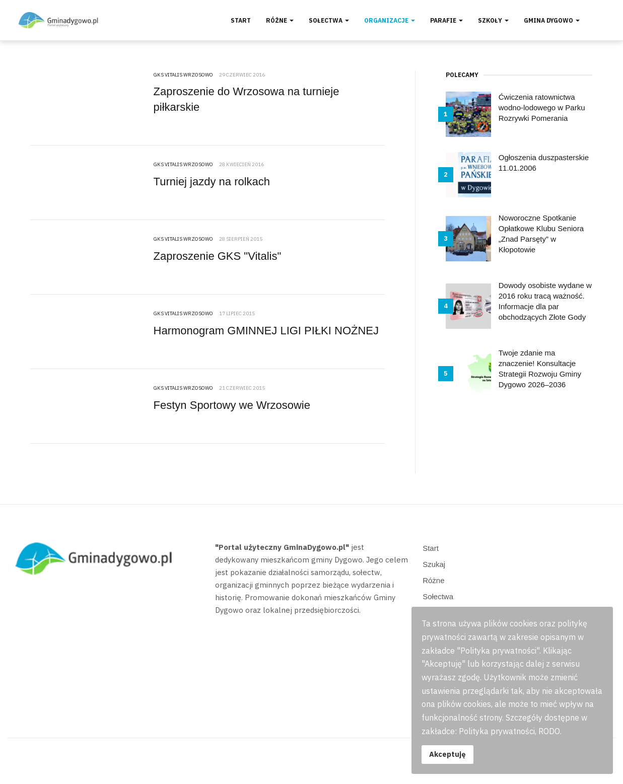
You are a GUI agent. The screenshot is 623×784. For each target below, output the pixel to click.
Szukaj (434, 564)
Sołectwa (329, 20)
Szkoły (493, 20)
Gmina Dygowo (552, 20)
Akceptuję (447, 754)
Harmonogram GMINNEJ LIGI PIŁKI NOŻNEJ (266, 330)
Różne (280, 20)
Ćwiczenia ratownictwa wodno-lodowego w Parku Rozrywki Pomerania (542, 107)
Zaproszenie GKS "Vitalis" (218, 256)
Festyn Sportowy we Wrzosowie (232, 405)
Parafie (446, 20)
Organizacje (389, 20)
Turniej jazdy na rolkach (212, 181)
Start (241, 20)
